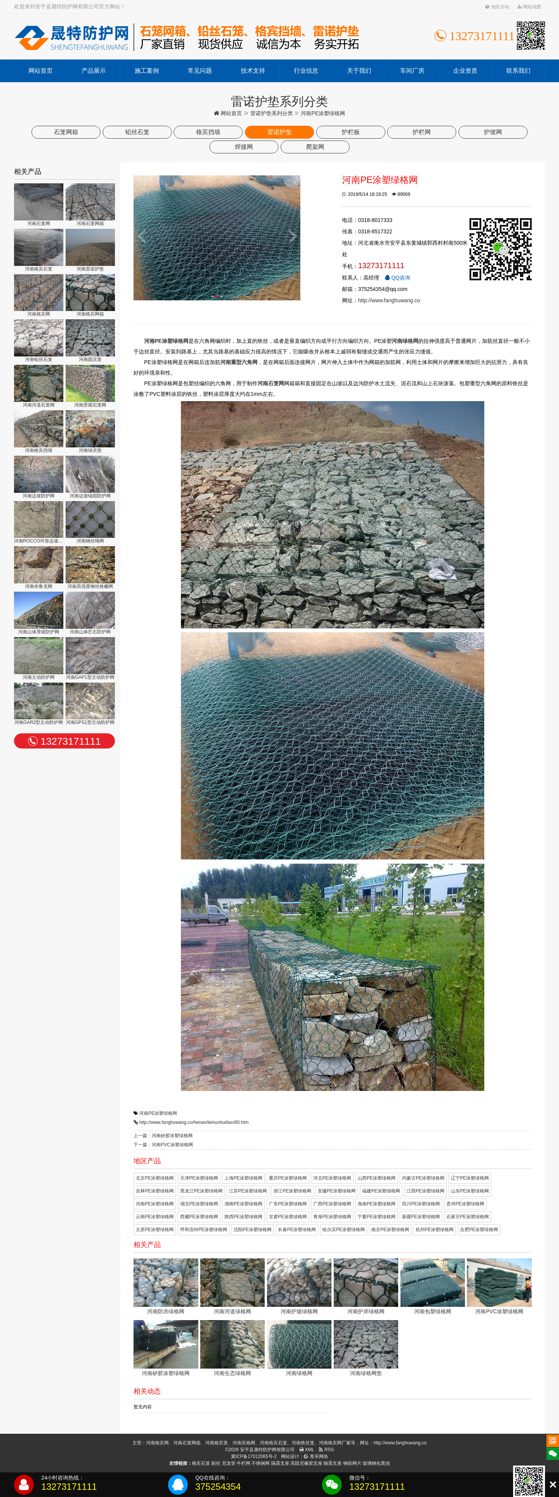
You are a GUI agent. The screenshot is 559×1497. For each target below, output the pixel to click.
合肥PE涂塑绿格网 (479, 1229)
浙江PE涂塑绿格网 (292, 1191)
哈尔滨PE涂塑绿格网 (343, 1229)
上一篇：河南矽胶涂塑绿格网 (163, 1135)
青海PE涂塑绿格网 (332, 1216)
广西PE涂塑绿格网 (332, 1203)
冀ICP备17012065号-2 (253, 1456)
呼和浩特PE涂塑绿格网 (203, 1229)
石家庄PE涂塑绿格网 (467, 1216)
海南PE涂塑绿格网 (377, 1203)
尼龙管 (229, 1463)
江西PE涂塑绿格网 (425, 1191)
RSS (326, 1449)
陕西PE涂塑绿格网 (243, 1216)
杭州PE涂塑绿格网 (435, 1229)
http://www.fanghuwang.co (389, 300)
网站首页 (40, 70)
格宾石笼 (201, 1463)
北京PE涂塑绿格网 (155, 1178)
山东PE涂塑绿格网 (470, 1191)
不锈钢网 (260, 1463)
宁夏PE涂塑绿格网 (377, 1216)
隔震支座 (280, 1463)
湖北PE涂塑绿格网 (199, 1203)
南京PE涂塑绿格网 (390, 1229)
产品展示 (94, 70)
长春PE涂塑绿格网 (297, 1229)
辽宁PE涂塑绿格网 (470, 1178)
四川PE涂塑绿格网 (421, 1203)
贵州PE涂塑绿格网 (465, 1203)
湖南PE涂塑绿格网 (243, 1203)
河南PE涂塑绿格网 (158, 1113)
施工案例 (147, 70)
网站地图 (529, 6)
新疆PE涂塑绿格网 (421, 1216)
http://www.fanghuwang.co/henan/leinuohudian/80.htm (193, 1122)
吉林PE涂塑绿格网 (155, 1191)
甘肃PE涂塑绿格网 (288, 1216)
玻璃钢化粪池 (376, 1463)
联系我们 (518, 70)
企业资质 (465, 70)
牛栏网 (243, 1463)
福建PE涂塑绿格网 (381, 1191)
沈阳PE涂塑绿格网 (253, 1229)
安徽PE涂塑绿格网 (337, 1191)
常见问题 (200, 70)
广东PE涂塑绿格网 (288, 1203)
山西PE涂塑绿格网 (377, 1178)
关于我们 (359, 70)
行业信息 (306, 70)
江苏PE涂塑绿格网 (248, 1191)
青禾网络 (316, 1456)
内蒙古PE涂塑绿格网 (423, 1178)
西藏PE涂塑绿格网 (199, 1216)
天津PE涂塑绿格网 (199, 1178)
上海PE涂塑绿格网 (243, 1178)
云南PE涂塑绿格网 (155, 1216)
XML (306, 1449)
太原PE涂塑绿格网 (155, 1229)
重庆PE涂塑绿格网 (288, 1178)
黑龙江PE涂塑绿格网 (201, 1191)
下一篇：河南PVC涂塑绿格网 (163, 1144)
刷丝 (215, 1463)
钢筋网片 (352, 1463)
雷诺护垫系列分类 (271, 113)
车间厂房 (412, 70)
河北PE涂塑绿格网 (332, 1178)
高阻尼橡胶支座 (306, 1463)
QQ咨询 (397, 278)
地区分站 (497, 6)
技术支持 (253, 70)
